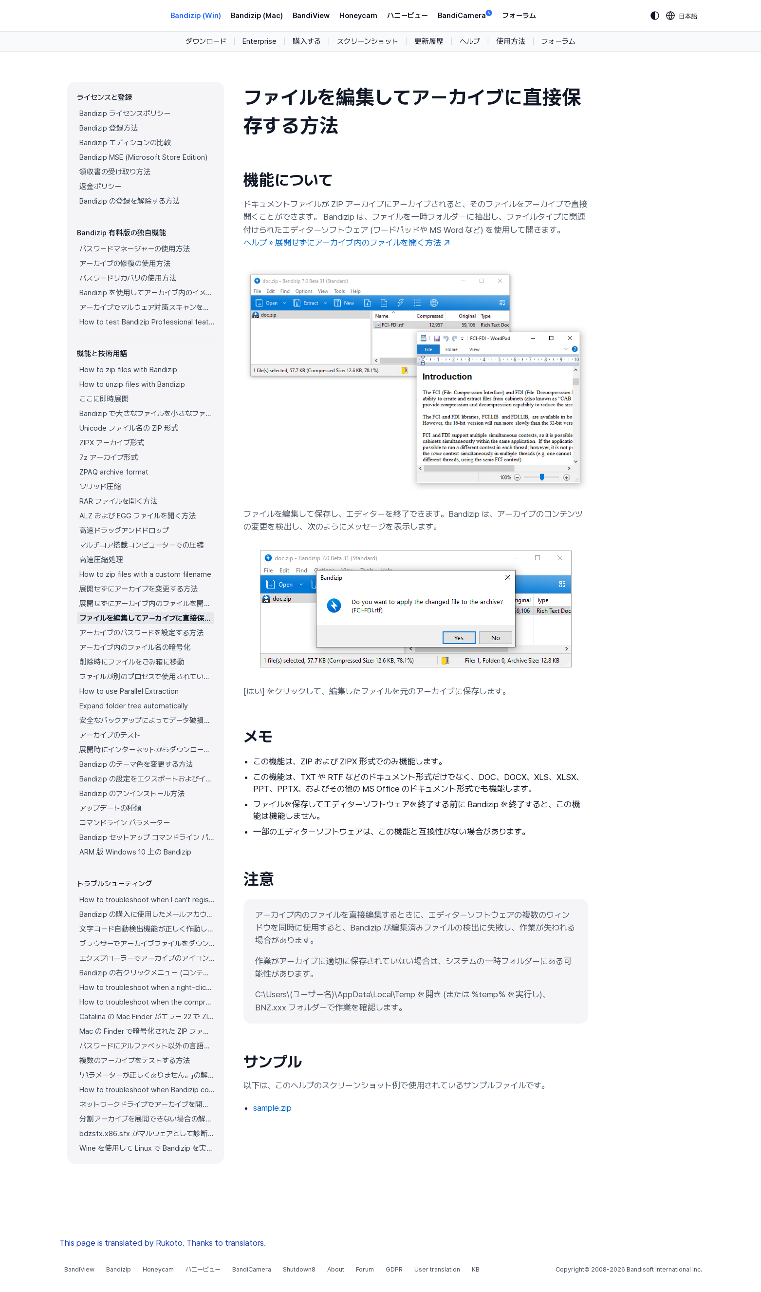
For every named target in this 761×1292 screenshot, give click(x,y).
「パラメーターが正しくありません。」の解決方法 (146, 1075)
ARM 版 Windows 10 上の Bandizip (135, 852)
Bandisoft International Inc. (664, 1269)
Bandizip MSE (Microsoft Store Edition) (143, 157)
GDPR (394, 1269)
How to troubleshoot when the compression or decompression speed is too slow (146, 1002)
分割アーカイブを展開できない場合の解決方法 (146, 1119)
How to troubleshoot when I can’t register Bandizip (146, 899)
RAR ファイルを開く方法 (118, 501)
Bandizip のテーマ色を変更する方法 (136, 764)
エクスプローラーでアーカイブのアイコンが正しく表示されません (146, 958)
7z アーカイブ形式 (108, 457)
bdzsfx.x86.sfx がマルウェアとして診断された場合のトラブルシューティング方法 (146, 1133)
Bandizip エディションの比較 (125, 142)
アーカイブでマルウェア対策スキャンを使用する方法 (146, 307)
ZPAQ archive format (113, 472)
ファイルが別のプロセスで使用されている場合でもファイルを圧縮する (146, 676)
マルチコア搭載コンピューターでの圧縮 (141, 545)
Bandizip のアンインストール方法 (132, 793)
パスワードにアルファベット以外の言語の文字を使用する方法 (146, 1046)
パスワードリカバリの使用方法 (128, 278)
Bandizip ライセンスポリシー (124, 113)
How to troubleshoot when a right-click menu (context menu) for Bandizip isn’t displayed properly (146, 987)
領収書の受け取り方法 (115, 172)
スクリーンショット (367, 41)
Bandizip (118, 1269)
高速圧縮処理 (101, 559)
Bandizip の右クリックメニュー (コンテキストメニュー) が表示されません (146, 973)
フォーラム (519, 15)
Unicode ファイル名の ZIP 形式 (129, 428)
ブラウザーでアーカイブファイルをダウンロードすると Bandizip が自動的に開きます (146, 943)
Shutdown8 (299, 1269)
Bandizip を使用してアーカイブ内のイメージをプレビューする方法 (146, 292)
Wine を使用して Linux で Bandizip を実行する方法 (146, 1148)
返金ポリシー (100, 186)
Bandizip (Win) (195, 15)
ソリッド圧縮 (100, 486)
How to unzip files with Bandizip (132, 384)
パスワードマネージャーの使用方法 (134, 249)
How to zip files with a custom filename (145, 574)
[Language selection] (682, 15)
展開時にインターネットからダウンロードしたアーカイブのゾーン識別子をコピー (146, 749)
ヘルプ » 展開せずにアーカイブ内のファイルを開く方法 (346, 242)
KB (476, 1269)
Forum (365, 1269)
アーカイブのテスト (110, 735)
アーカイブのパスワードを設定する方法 (141, 632)
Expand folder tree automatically (133, 706)
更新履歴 (429, 41)
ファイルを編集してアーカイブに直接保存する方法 (146, 618)
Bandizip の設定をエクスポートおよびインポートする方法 (146, 779)
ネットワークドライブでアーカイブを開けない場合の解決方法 (146, 1104)
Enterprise (259, 41)
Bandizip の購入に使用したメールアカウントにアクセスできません (146, 914)
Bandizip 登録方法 (108, 128)
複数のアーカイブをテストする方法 (134, 1060)
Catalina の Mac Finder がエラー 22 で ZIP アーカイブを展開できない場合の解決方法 (146, 1016)
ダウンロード (206, 41)
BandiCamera (465, 15)
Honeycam (358, 15)
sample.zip (272, 1108)
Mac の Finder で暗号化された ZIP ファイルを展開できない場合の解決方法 (146, 1031)
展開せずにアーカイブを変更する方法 (138, 589)
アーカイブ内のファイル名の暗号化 (135, 647)
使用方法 (510, 41)
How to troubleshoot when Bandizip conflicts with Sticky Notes (146, 1089)
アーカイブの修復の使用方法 (125, 263)
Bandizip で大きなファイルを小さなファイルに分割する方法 (146, 413)
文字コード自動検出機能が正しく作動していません (146, 929)
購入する (307, 41)
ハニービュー (407, 15)
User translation (437, 1269)
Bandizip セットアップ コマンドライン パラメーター (146, 837)
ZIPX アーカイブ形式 (112, 442)
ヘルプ (470, 41)
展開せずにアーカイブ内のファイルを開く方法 (146, 603)
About (335, 1269)
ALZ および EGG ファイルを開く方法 (137, 516)
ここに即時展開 (104, 399)
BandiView (311, 15)
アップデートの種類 (110, 808)
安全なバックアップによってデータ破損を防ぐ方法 (146, 720)
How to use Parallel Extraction (129, 691)
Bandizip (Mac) (257, 15)
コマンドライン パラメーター (124, 822)
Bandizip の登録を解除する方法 (129, 201)
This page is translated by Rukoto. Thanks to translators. (162, 1243)
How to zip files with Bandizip (128, 369)
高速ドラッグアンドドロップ (124, 530)
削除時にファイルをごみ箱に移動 (132, 662)
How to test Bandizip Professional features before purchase (146, 322)
